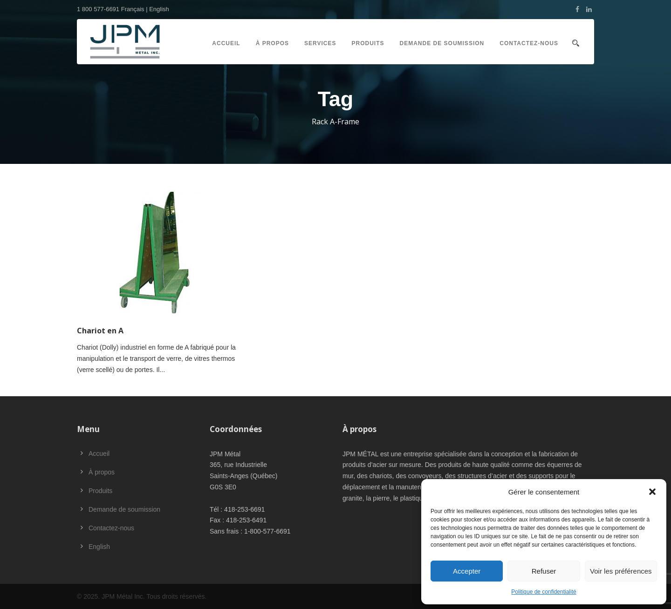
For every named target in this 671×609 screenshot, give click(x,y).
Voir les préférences (621, 571)
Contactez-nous (529, 43)
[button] (652, 491)
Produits (368, 43)
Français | (135, 9)
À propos (272, 43)
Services (320, 43)
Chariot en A (100, 330)
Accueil (226, 43)
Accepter (466, 571)
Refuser (544, 571)
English (159, 9)
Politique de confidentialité (543, 592)
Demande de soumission (442, 43)
